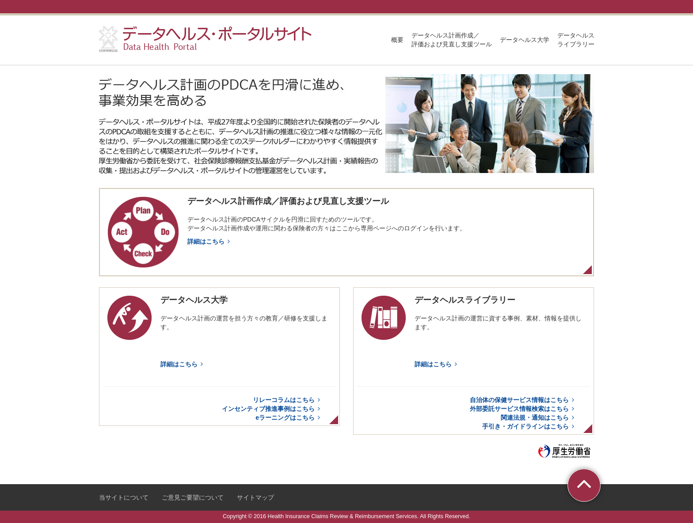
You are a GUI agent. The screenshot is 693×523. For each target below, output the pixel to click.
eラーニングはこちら (289, 417)
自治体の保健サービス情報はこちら (523, 399)
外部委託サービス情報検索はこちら (523, 408)
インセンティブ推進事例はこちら (272, 408)
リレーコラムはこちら (288, 399)
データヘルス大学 (524, 39)
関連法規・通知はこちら (539, 417)
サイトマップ (255, 497)
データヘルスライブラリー (575, 40)
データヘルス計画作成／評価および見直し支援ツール (451, 40)
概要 (397, 39)
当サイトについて (123, 497)
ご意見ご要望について (193, 497)
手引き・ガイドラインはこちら (529, 426)
